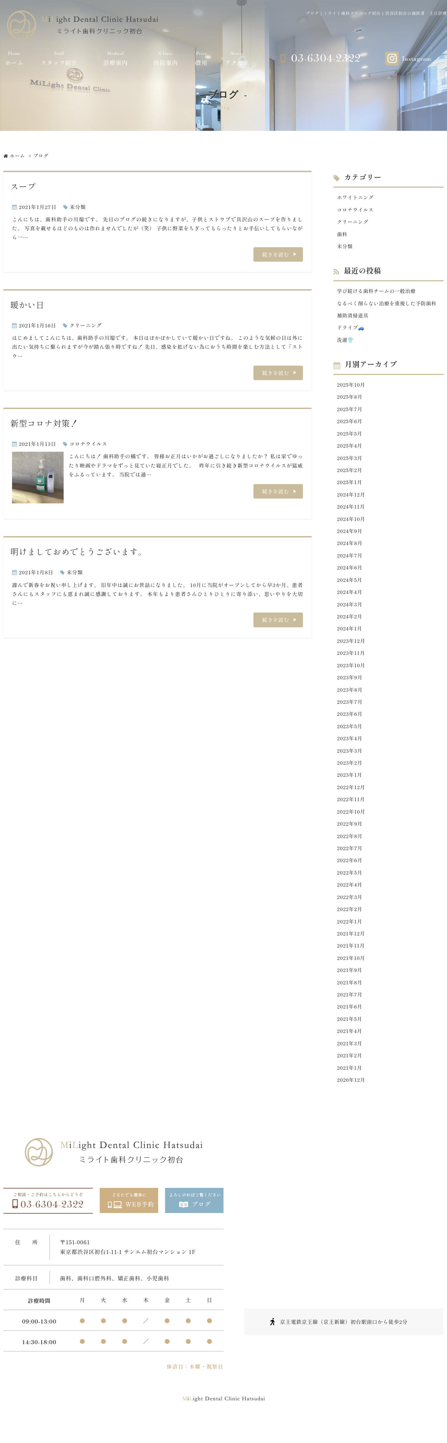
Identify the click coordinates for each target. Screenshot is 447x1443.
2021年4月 (350, 1049)
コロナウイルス (88, 443)
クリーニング (85, 325)
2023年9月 (350, 686)
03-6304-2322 (326, 58)
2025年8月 (350, 400)
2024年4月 (350, 599)
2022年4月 (350, 899)
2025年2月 (350, 474)
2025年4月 (350, 449)
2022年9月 (350, 836)
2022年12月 (351, 799)
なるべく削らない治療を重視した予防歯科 (388, 305)
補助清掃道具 (353, 317)
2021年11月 (351, 961)
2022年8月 (350, 849)
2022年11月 (351, 811)
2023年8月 (350, 699)
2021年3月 (350, 1061)
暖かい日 (27, 305)
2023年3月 (350, 761)
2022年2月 (350, 924)
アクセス (237, 58)
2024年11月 (351, 512)
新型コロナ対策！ (44, 423)
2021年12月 (351, 949)
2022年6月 (350, 874)
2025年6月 (350, 424)
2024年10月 (351, 524)
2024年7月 (350, 562)
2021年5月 (350, 1036)
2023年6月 (350, 724)
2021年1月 (350, 1086)
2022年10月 (351, 824)
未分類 (78, 206)
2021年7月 (350, 1011)
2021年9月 (350, 986)
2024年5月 (350, 586)
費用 (201, 58)
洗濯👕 (346, 342)
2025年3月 (350, 462)
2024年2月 (350, 624)
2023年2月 (350, 774)
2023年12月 (351, 649)
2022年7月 (350, 861)
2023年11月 (351, 662)
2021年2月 (350, 1073)
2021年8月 (350, 999)
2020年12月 (351, 1098)
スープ (23, 186)
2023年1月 (350, 786)
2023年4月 (350, 749)
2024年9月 (350, 537)
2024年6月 (350, 574)
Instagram (416, 58)
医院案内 (166, 58)
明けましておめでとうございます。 (78, 551)
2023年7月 (350, 711)
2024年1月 (350, 636)
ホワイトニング (356, 197)
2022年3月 (350, 911)
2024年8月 (350, 549)
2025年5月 (350, 437)
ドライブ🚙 (351, 329)
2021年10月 (351, 973)
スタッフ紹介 (59, 58)
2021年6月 (350, 1023)
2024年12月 (351, 499)
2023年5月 (350, 736)
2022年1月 (350, 936)
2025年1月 (350, 487)
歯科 (342, 234)
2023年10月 (351, 674)
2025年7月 (350, 412)
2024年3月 (350, 612)
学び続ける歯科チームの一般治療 (377, 292)
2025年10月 (351, 387)
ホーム (14, 58)
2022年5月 (350, 886)
